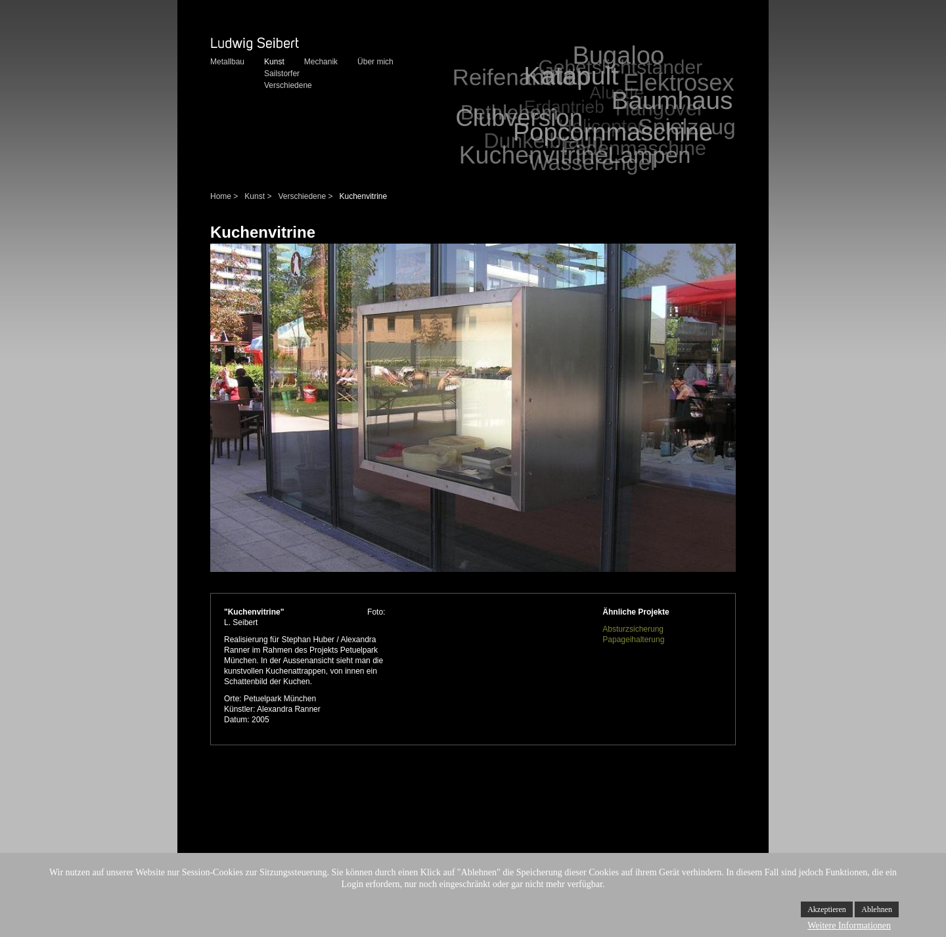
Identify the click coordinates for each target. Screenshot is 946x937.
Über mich (375, 61)
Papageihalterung (633, 639)
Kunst (274, 61)
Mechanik (321, 61)
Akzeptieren (826, 909)
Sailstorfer (282, 73)
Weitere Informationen (849, 925)
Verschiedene (288, 85)
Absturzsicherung (633, 629)
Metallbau (227, 61)
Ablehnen (876, 909)
